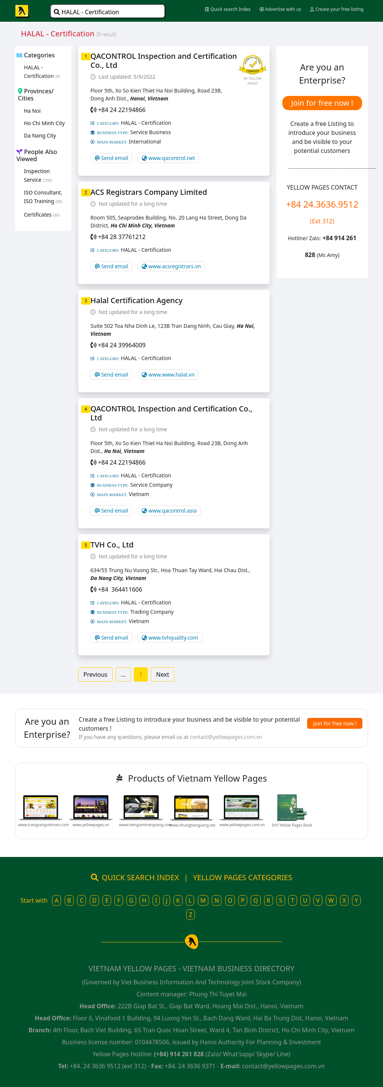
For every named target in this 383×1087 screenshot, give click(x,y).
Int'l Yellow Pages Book (292, 825)
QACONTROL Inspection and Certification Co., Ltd (164, 60)
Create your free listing (337, 9)
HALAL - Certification (86, 12)
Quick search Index (227, 9)
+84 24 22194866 (121, 110)
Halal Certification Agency (137, 300)
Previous (95, 674)
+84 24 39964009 (121, 345)
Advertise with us (280, 9)
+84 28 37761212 (121, 237)
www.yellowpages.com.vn (242, 824)
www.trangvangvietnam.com (43, 824)
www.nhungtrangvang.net (192, 825)
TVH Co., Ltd (112, 545)
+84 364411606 (120, 589)
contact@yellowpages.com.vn (226, 736)
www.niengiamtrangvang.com (145, 824)
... (123, 674)
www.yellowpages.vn (91, 824)
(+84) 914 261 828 (179, 1054)
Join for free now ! (322, 103)
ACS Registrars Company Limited (149, 192)
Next (162, 674)
